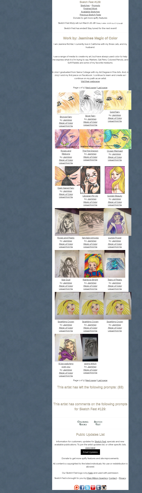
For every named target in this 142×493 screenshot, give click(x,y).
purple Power (115, 238)
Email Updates (91, 455)
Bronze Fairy (68, 117)
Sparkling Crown (68, 325)
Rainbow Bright (91, 283)
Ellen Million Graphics (98, 481)
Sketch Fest (102, 444)
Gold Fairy (115, 112)
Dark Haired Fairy (68, 188)
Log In (28, 32)
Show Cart (30, 36)
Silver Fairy (92, 116)
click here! (92, 451)
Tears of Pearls (115, 283)
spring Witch (92, 366)
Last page (104, 87)
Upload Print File (68, 126)
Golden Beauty (115, 196)
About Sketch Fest (34, 20)
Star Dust (68, 283)
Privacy (123, 481)
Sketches (86, 5)
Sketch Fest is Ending (34, 15)
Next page (92, 87)
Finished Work (92, 8)
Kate (92, 476)
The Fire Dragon (92, 151)
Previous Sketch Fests (91, 15)
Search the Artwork (34, 28)
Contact (114, 481)
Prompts (97, 5)
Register (40, 32)
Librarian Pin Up (91, 196)
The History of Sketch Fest (34, 24)
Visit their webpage (91, 81)
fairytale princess (91, 238)
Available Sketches (91, 12)
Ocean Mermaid (115, 151)
